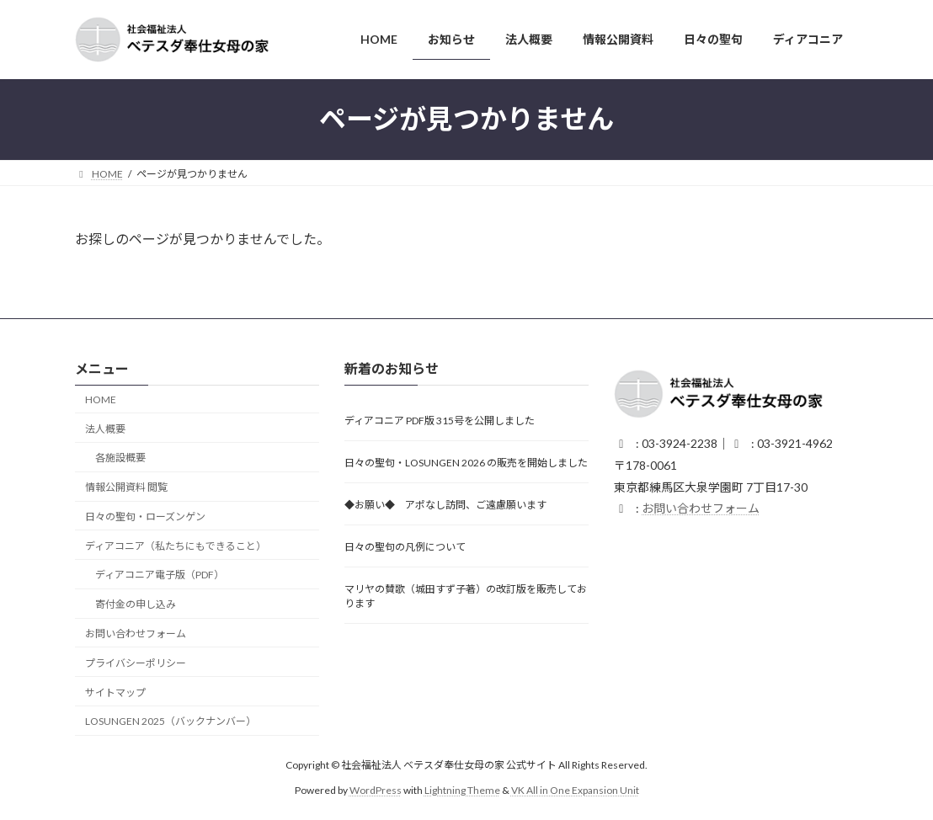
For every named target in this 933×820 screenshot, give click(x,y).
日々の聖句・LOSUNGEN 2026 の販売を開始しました (466, 463)
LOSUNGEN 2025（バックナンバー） (170, 722)
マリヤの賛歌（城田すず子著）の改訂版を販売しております (465, 596)
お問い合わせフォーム (135, 633)
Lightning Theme (462, 790)
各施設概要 (120, 458)
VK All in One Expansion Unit (575, 790)
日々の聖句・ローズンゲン (145, 516)
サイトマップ (115, 692)
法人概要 (105, 429)
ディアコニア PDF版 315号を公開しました (439, 421)
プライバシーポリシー (135, 663)
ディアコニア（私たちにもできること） (175, 546)
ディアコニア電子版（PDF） (159, 575)
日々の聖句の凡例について (405, 547)
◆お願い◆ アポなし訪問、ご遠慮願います (445, 505)
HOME (100, 399)
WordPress (375, 790)
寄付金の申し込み (135, 604)
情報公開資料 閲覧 (126, 487)
